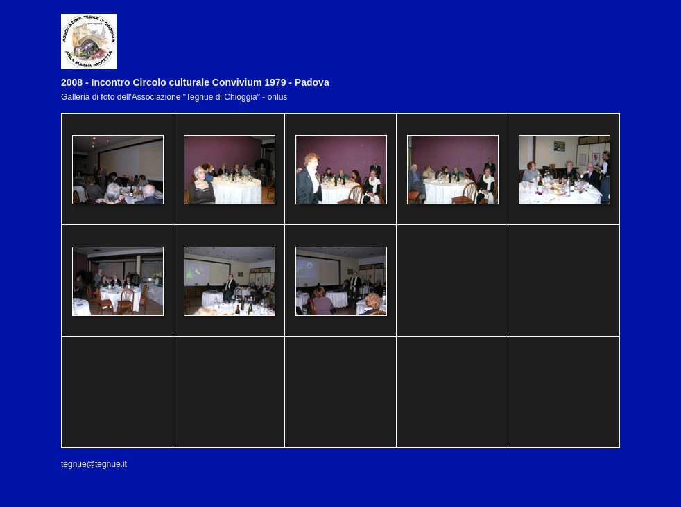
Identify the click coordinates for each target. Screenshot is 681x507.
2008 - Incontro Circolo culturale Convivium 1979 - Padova (195, 82)
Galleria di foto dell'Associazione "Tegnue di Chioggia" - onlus (174, 97)
